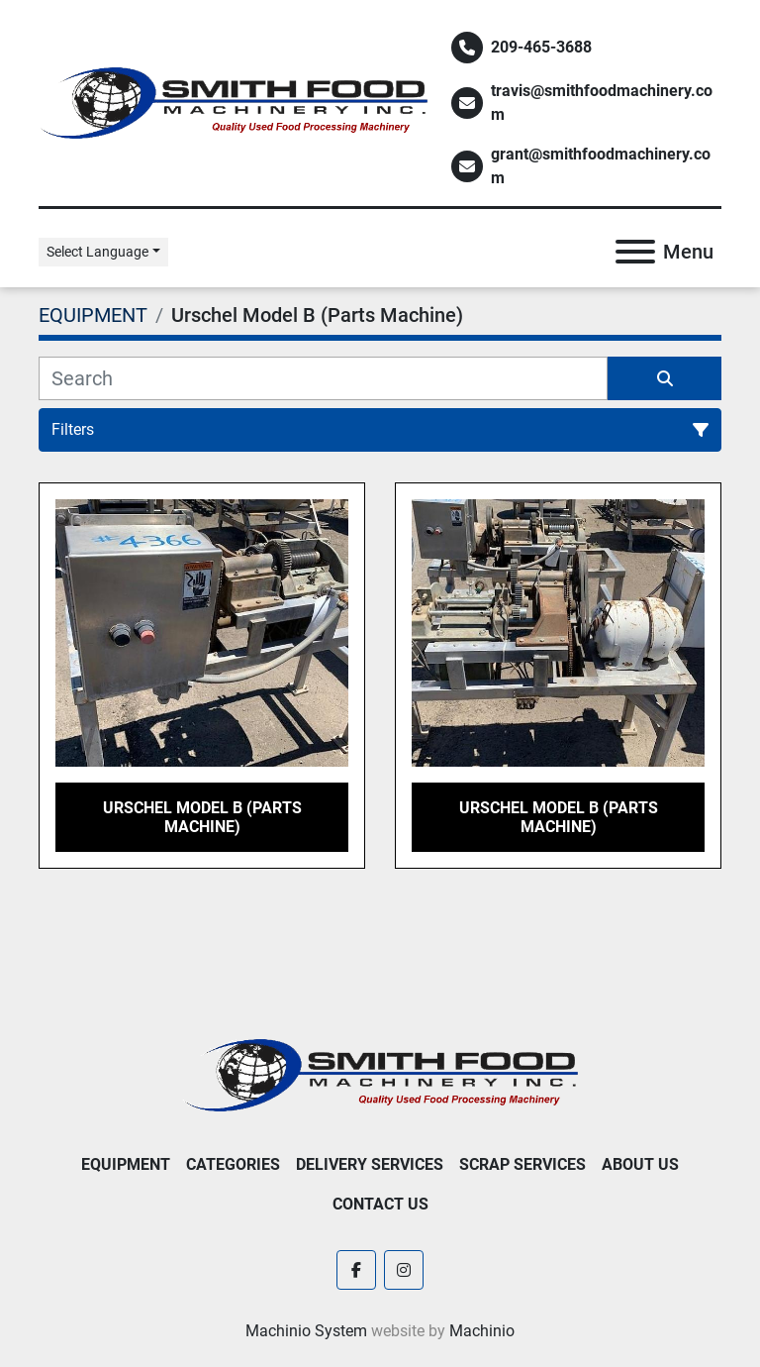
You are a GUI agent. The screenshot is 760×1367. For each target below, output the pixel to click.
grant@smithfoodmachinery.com (601, 166)
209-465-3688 (541, 47)
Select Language (97, 252)
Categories (233, 1164)
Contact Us (380, 1204)
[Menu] (635, 251)
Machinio (482, 1330)
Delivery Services (369, 1164)
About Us (640, 1164)
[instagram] (404, 1270)
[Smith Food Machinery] (380, 1074)
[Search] (323, 378)
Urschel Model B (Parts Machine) (202, 817)
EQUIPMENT (125, 1164)
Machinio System (306, 1330)
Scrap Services (522, 1164)
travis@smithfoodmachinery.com (601, 102)
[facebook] (356, 1270)
